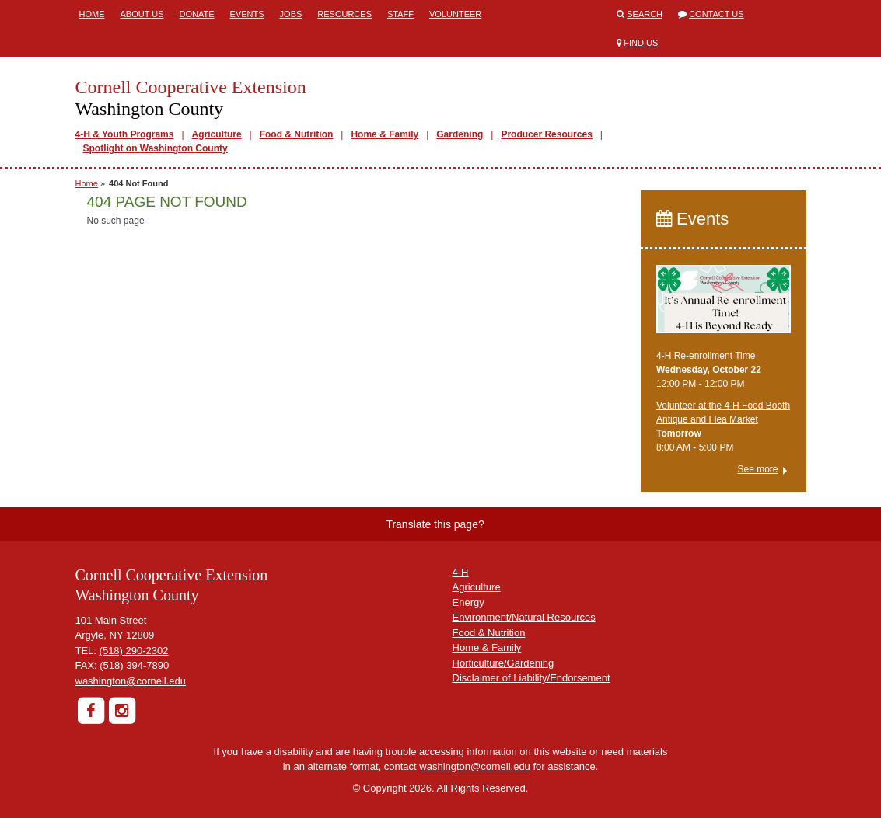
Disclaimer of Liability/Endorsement (531, 678)
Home (92, 14)
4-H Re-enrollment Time (705, 355)
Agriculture (217, 134)
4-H (461, 572)
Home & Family (384, 134)
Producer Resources (546, 134)
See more (757, 469)
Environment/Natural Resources (524, 617)
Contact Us (716, 14)
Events (247, 14)
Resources (344, 14)
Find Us (641, 42)
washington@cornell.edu (131, 681)
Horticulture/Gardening (503, 663)
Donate (197, 14)
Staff (400, 14)
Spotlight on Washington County (155, 148)
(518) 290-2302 (134, 650)
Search (644, 14)
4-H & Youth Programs (124, 134)
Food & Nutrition (297, 134)
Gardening (459, 134)
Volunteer (455, 14)
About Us (142, 14)
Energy (468, 602)
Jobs (291, 14)
